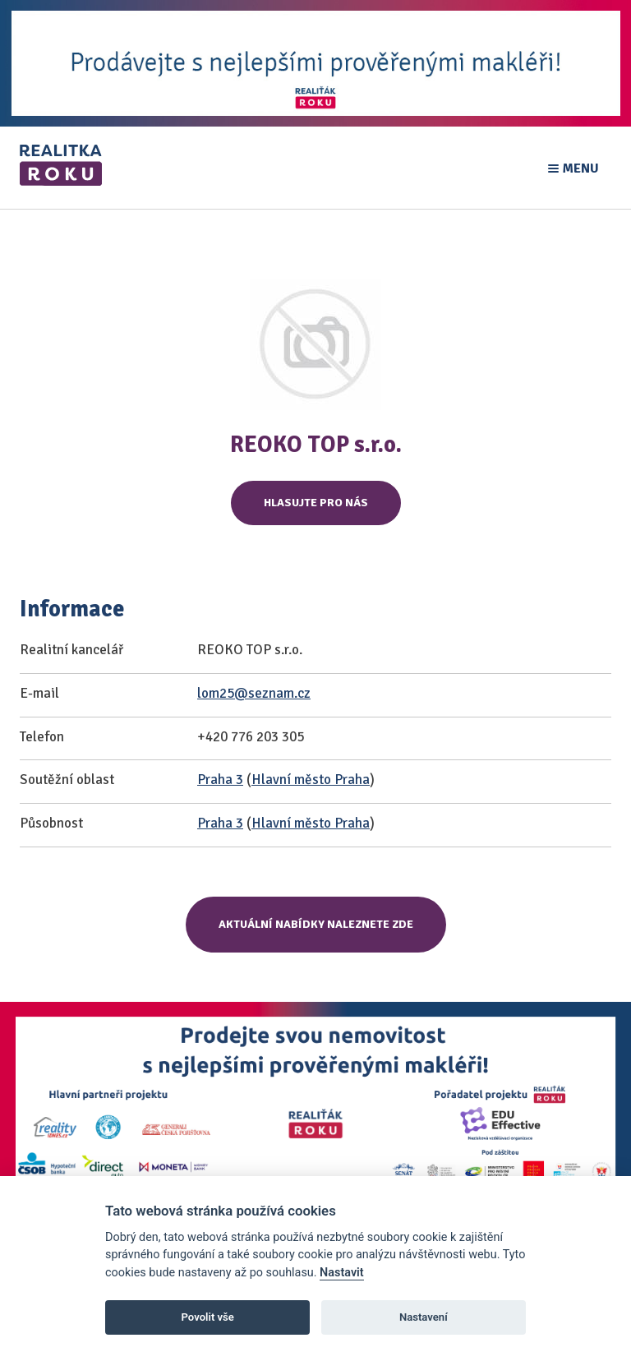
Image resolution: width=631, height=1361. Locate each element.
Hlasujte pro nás (316, 503)
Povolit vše (208, 1317)
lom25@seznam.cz (254, 693)
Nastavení (423, 1317)
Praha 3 (220, 779)
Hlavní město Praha (310, 779)
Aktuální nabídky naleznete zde (316, 924)
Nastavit (342, 1273)
